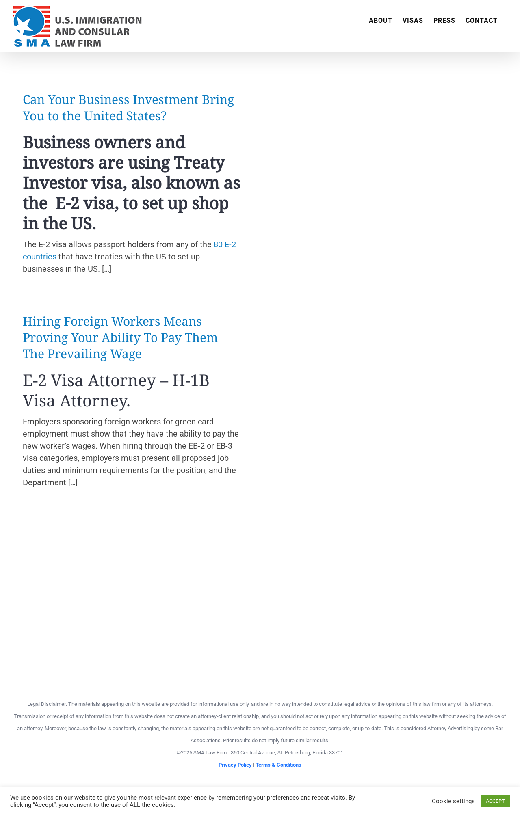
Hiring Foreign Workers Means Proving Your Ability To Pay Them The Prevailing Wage (120, 337)
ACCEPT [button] (495, 801)
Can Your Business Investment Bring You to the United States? (128, 107)
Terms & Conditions (278, 765)
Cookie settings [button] (453, 801)
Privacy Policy (235, 765)
